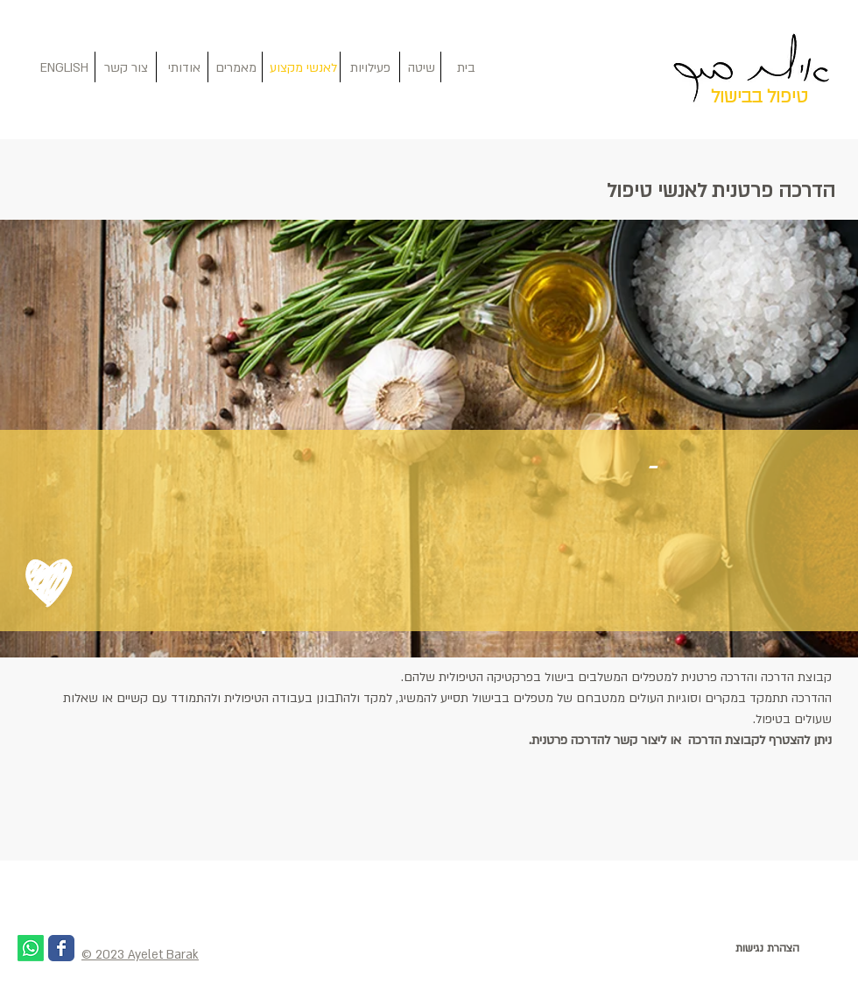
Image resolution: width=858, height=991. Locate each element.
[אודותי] (184, 68)
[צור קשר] (125, 68)
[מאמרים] (235, 68)
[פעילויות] (370, 68)
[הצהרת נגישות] (767, 948)
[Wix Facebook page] (61, 948)
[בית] (466, 68)
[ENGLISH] (64, 68)
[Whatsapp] (31, 948)
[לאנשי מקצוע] (303, 68)
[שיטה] (421, 68)
